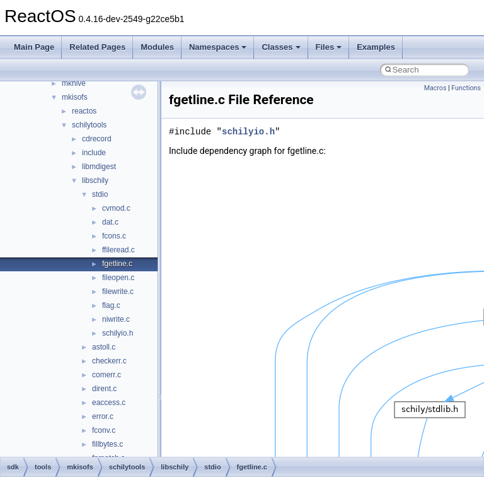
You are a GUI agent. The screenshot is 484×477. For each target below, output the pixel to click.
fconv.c (103, 430)
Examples (376, 47)
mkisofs (75, 97)
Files (329, 47)
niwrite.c (116, 319)
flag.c (111, 305)
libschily (95, 180)
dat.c (110, 222)
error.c (102, 416)
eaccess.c (108, 402)
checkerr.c (109, 360)
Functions (466, 88)
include (94, 152)
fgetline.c (117, 263)
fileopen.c (118, 277)
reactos (84, 111)
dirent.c (104, 388)
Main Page (34, 47)
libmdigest (99, 166)
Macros (435, 88)
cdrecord (97, 138)
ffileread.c (118, 249)
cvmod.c (116, 208)
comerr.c (106, 374)
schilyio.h (117, 333)
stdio (100, 194)
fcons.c (114, 236)
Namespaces (218, 47)
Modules (157, 47)
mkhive (74, 83)
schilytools (89, 125)
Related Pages (97, 47)
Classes (281, 47)
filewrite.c (118, 291)
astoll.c (103, 347)
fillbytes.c (107, 444)
